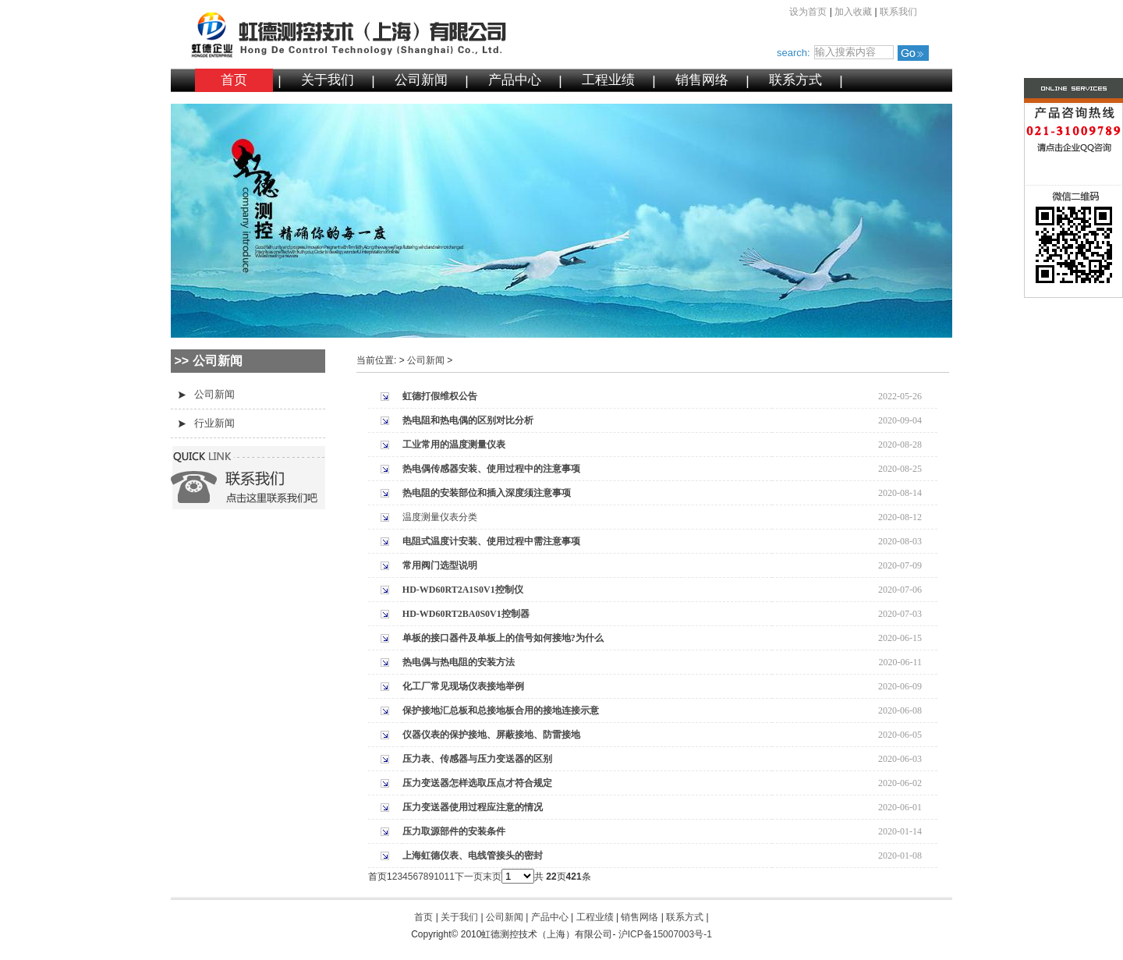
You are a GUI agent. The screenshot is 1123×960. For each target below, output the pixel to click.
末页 (492, 876)
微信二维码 (1043, 244)
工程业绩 (608, 80)
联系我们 (898, 11)
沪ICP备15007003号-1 (665, 934)
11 (450, 876)
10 (439, 876)
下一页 (469, 876)
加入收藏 (853, 11)
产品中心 (514, 80)
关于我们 (327, 80)
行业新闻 (214, 423)
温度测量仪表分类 (439, 517)
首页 (234, 80)
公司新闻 (421, 80)
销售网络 (701, 80)
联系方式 (795, 80)
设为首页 (808, 11)
